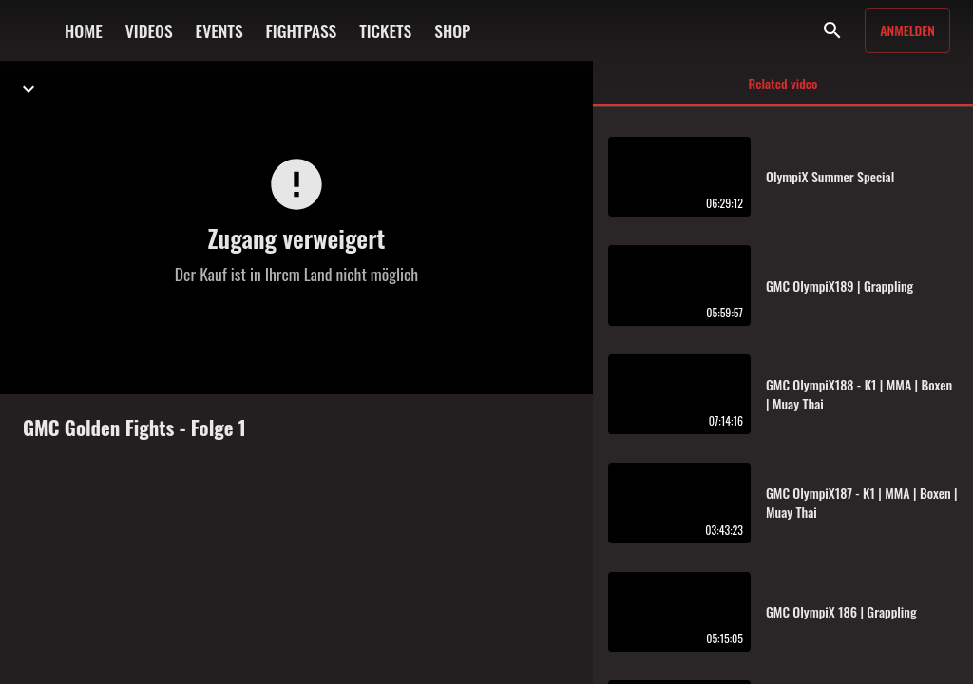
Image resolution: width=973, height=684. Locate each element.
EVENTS (219, 30)
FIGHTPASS (301, 30)
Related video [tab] (783, 89)
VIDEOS (149, 30)
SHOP (452, 30)
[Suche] (832, 30)
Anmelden (907, 30)
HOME (84, 30)
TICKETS (385, 30)
